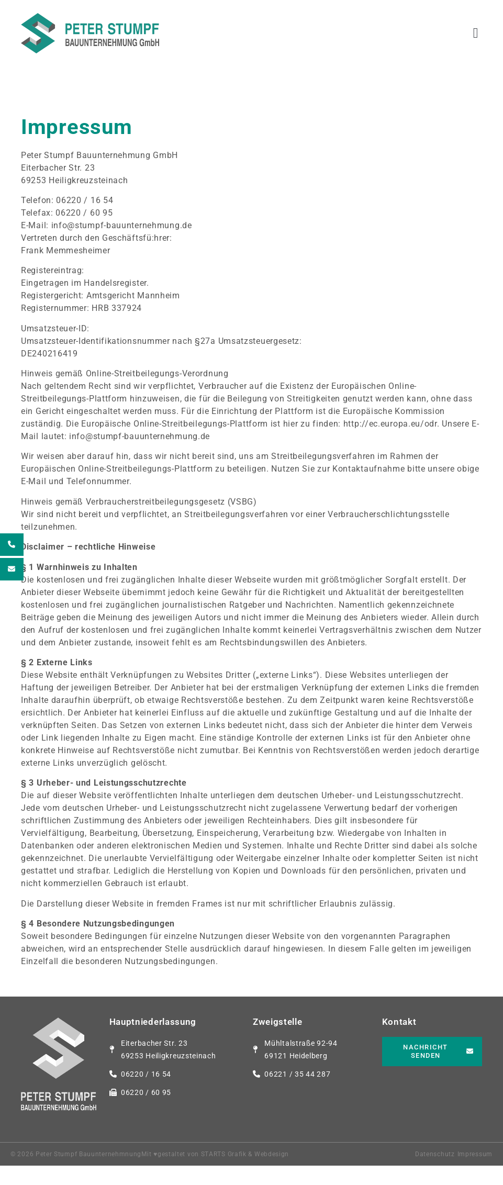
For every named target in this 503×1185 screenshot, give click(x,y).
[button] (476, 33)
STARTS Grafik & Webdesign (245, 1173)
